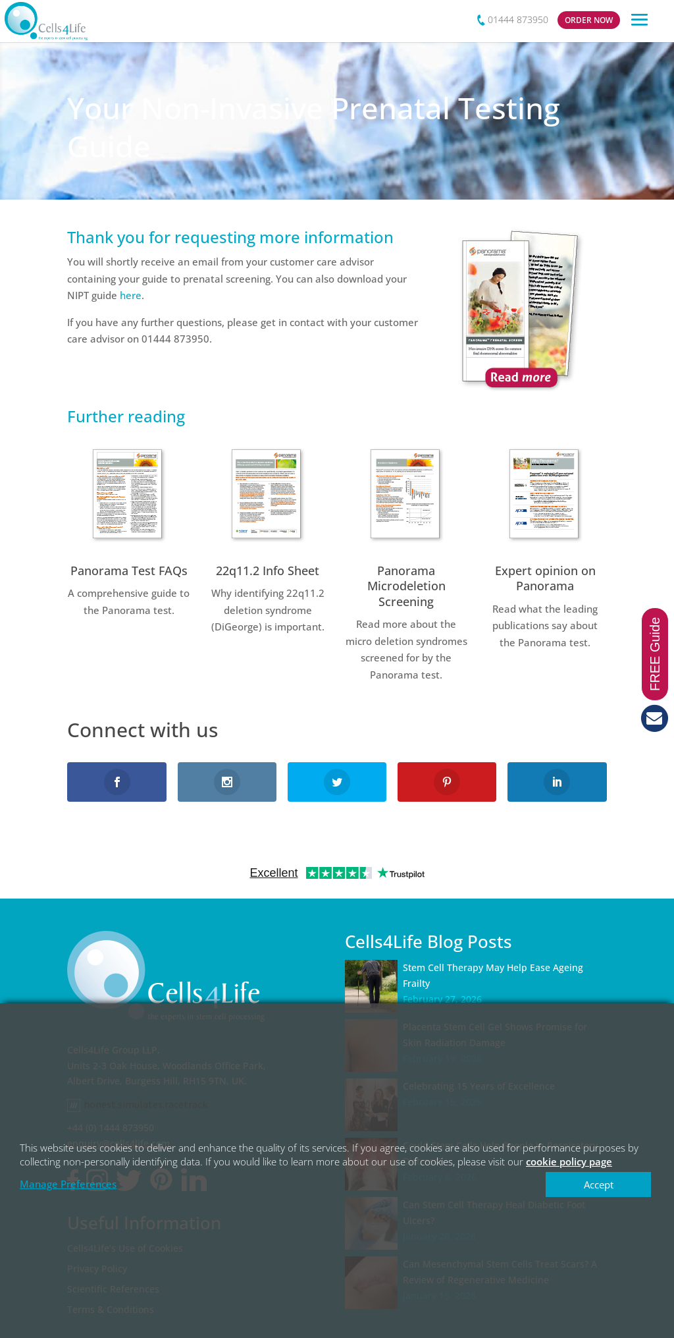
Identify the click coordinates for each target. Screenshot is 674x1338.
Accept (598, 1184)
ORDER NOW (589, 20)
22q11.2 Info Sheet (267, 570)
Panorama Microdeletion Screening (406, 586)
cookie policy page (569, 1161)
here (131, 295)
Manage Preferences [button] (68, 1183)
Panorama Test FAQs (129, 570)
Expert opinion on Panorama (545, 578)
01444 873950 (518, 19)
